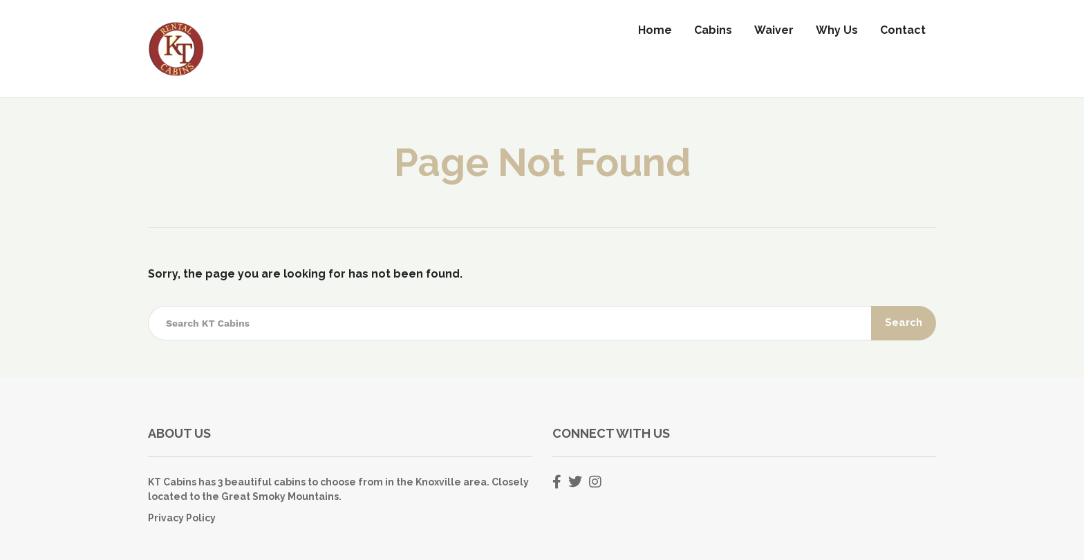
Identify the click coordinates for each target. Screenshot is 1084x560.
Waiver (774, 30)
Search (903, 322)
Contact (903, 30)
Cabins (713, 30)
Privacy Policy (182, 517)
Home (655, 30)
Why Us (837, 30)
